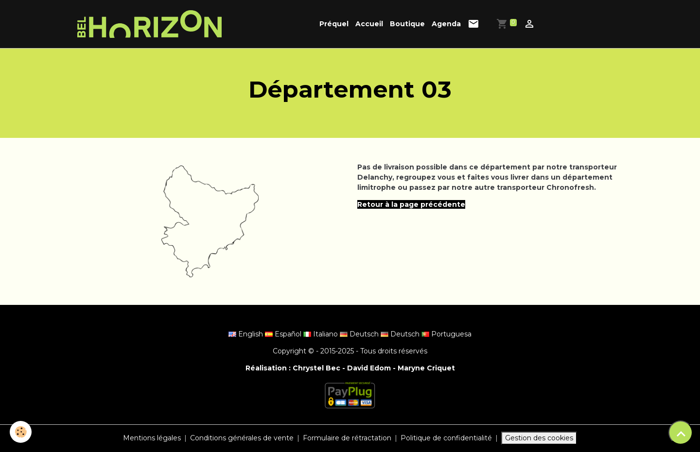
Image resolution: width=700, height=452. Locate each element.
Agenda (446, 23)
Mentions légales (152, 438)
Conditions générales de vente (242, 438)
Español (284, 334)
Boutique (407, 23)
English (246, 334)
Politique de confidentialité (446, 438)
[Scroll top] (680, 432)
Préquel (334, 23)
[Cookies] (21, 432)
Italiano (321, 334)
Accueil (369, 23)
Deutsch (360, 334)
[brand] (151, 24)
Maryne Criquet (426, 368)
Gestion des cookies (539, 438)
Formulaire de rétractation (347, 438)
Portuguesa (446, 334)
